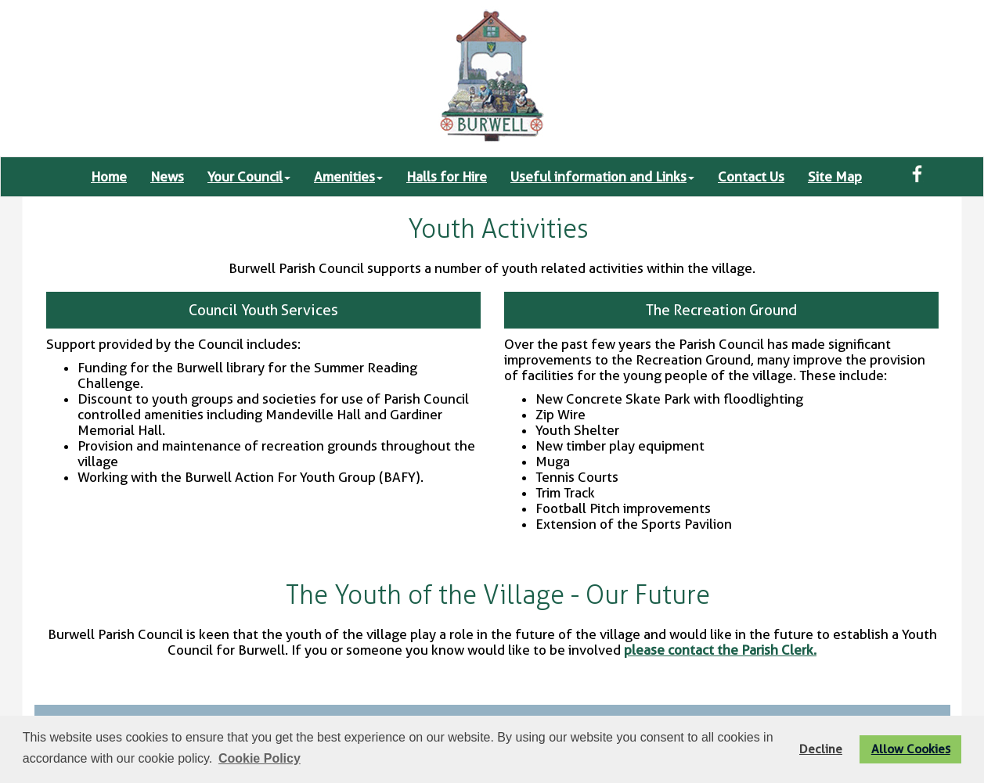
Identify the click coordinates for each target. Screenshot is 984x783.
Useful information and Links (602, 177)
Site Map (835, 177)
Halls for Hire (446, 177)
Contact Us (751, 177)
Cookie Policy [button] (259, 758)
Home (109, 177)
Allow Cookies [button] (910, 749)
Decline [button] (820, 749)
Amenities (348, 177)
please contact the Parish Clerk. (720, 650)
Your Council (248, 177)
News (167, 177)
